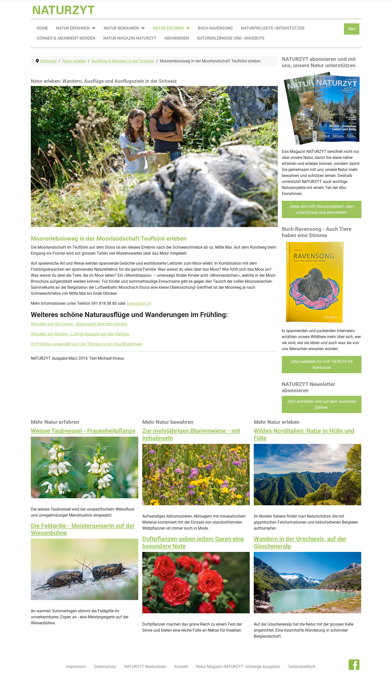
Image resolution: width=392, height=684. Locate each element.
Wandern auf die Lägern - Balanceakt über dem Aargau (79, 324)
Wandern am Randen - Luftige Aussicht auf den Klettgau (80, 334)
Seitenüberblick (301, 666)
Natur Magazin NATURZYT (129, 38)
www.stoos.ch (138, 303)
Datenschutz (105, 666)
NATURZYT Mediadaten (145, 666)
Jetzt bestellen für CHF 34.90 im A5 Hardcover (321, 364)
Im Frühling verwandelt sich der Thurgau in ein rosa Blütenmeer (86, 344)
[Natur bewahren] (142, 28)
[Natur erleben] (187, 28)
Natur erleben (168, 28)
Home (42, 28)
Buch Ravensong (215, 28)
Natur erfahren (73, 28)
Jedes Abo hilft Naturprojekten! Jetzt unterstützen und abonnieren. (321, 209)
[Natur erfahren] (93, 28)
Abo (351, 29)
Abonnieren (176, 38)
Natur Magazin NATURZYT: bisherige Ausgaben (238, 666)
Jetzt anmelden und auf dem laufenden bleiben (321, 404)
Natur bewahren (121, 28)
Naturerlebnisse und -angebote (231, 38)
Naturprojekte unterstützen (273, 28)
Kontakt (181, 666)
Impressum (76, 666)
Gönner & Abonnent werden (66, 38)
